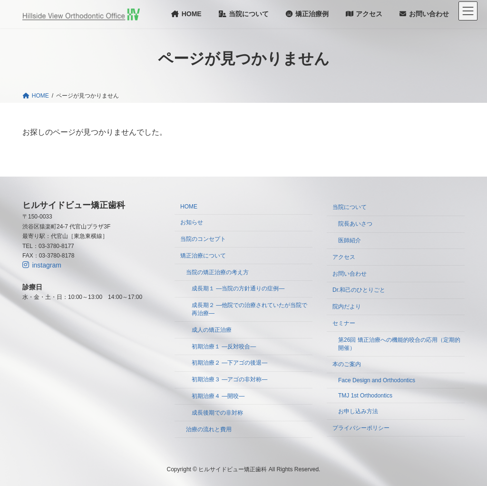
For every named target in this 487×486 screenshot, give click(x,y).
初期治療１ (224, 346)
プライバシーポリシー (361, 428)
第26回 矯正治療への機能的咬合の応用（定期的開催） (399, 344)
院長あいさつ (355, 224)
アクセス (343, 257)
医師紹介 (349, 240)
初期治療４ (218, 396)
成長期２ (249, 309)
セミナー (343, 323)
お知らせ (191, 222)
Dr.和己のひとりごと (358, 290)
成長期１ (238, 289)
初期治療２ (229, 363)
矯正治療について (203, 255)
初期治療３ (229, 380)
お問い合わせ (349, 273)
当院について (349, 207)
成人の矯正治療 (212, 330)
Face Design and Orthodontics (376, 380)
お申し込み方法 (358, 411)
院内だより (346, 307)
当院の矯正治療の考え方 (217, 272)
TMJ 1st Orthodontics (365, 395)
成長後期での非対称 (217, 412)
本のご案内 (346, 364)
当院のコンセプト (203, 239)
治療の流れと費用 (209, 429)
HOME (188, 207)
